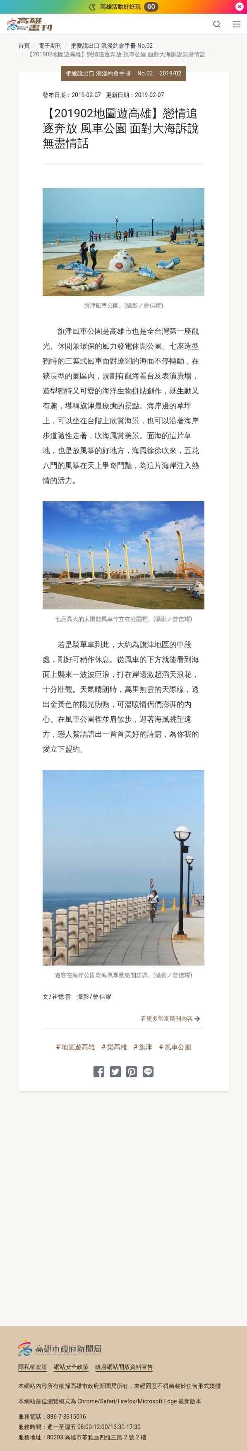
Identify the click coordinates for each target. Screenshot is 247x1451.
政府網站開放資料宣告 (124, 1367)
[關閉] (239, 7)
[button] (216, 24)
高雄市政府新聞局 (59, 1347)
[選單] (236, 24)
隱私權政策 (32, 1367)
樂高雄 (117, 1047)
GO (151, 6)
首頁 (24, 45)
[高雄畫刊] (29, 24)
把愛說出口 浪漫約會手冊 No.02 (112, 45)
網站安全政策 (71, 1367)
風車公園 (178, 1047)
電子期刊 (50, 45)
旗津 (145, 1047)
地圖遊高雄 (78, 1047)
